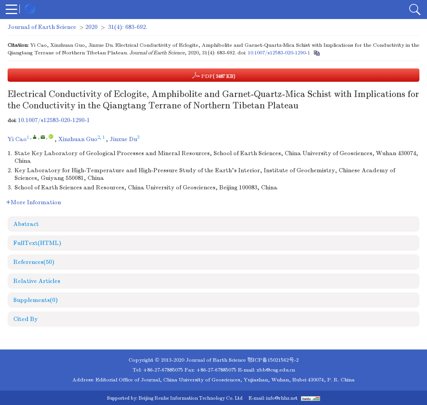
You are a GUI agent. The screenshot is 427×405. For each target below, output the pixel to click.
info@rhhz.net (282, 398)
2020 (91, 27)
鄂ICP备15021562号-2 (273, 360)
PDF (213, 75)
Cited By (25, 319)
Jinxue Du (123, 139)
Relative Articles (36, 281)
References (33, 262)
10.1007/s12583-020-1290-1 (279, 52)
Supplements (35, 300)
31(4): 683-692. (127, 27)
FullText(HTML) (37, 243)
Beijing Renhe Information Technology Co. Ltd (190, 398)
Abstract (26, 224)
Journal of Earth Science (42, 27)
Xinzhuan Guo (77, 139)
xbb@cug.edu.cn (276, 370)
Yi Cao (17, 139)
